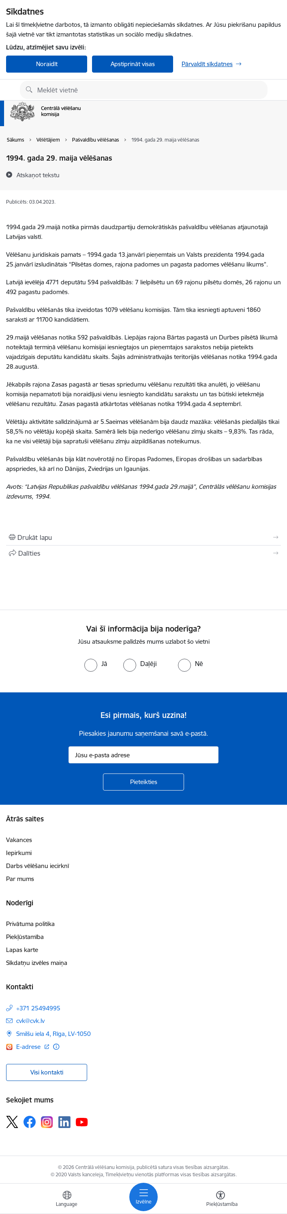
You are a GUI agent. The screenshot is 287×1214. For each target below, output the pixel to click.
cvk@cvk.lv (30, 1021)
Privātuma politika (30, 924)
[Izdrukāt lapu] (143, 537)
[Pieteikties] (143, 782)
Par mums (20, 879)
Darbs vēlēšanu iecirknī (37, 866)
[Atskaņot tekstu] (38, 175)
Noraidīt (47, 64)
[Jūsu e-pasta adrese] (143, 754)
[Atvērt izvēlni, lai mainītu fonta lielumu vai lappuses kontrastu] (220, 1199)
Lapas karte (22, 950)
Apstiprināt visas (133, 64)
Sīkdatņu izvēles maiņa (36, 963)
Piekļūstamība (25, 937)
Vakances (19, 840)
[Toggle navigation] (143, 1197)
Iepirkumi (19, 853)
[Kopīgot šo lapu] (143, 553)
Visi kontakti (46, 1072)
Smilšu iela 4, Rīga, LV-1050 (53, 1034)
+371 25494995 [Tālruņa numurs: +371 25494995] (38, 1008)
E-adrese (29, 1047)
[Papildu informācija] (56, 1047)
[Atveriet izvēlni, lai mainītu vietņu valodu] (67, 1199)
